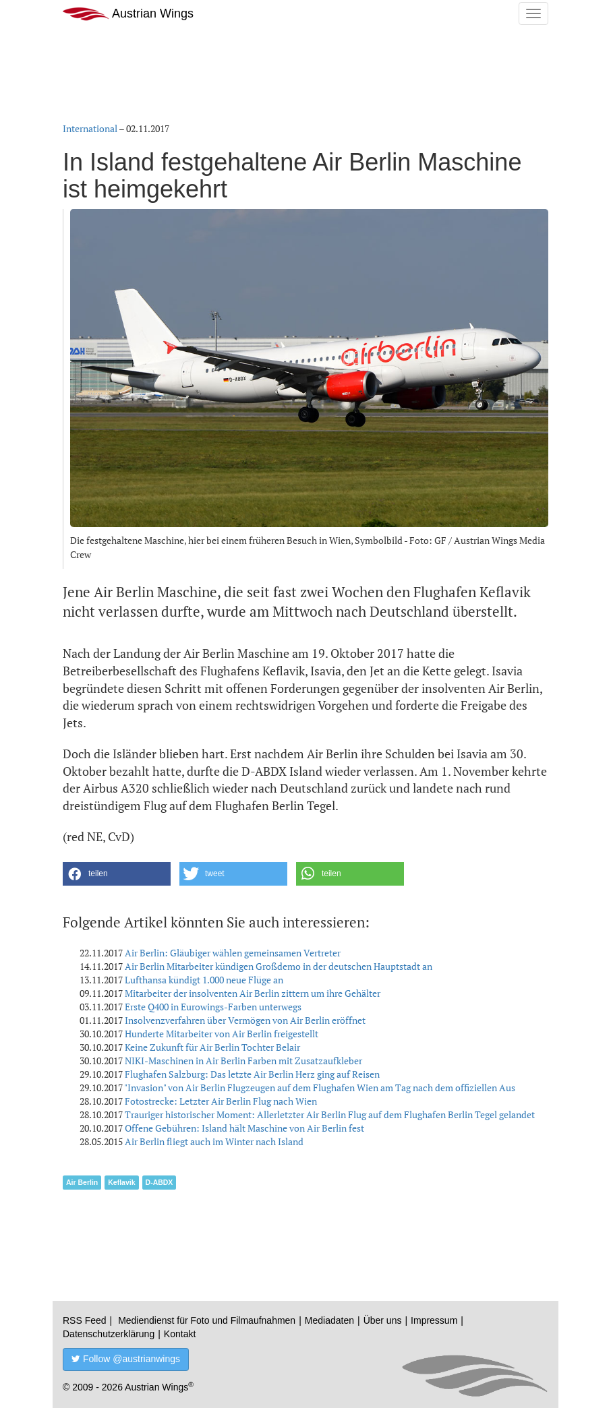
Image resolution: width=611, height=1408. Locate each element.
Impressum (434, 1320)
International (90, 128)
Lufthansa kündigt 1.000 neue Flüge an (204, 979)
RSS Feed (85, 1320)
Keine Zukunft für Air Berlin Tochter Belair (212, 1047)
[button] (117, 874)
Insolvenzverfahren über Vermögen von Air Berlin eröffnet (245, 1020)
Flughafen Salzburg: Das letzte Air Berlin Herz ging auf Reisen (252, 1074)
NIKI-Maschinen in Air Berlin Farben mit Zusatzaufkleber (243, 1060)
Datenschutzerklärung (108, 1333)
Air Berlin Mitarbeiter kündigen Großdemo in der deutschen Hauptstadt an (278, 966)
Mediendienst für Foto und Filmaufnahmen (206, 1320)
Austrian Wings (128, 14)
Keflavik (121, 1182)
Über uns (382, 1320)
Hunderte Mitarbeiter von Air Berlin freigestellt (221, 1033)
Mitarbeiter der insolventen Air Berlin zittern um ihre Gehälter (252, 993)
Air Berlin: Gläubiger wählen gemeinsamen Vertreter (233, 952)
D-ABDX (159, 1182)
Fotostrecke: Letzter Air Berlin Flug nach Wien (221, 1101)
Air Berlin (82, 1182)
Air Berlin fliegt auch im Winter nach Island (214, 1141)
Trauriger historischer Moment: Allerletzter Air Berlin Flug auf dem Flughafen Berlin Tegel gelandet (330, 1114)
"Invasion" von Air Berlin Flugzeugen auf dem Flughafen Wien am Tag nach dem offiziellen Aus (319, 1087)
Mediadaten (329, 1320)
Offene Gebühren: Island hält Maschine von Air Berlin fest (244, 1128)
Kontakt (180, 1333)
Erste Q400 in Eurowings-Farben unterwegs (213, 1006)
